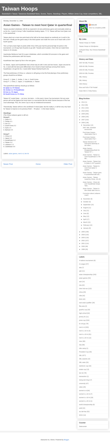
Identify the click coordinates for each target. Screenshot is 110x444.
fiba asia (82, 306)
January (86, 228)
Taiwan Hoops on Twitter (87, 43)
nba (80, 345)
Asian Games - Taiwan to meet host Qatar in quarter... (91, 168)
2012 (83, 105)
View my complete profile (97, 28)
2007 (83, 120)
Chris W (94, 25)
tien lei (26, 153)
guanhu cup (83, 309)
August (85, 207)
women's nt (83, 390)
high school (83, 313)
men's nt (21, 153)
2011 (83, 108)
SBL (80, 355)
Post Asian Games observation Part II (90, 133)
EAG (80, 299)
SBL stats (82, 362)
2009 (83, 114)
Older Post (68, 164)
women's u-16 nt (84, 394)
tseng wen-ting (84, 380)
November (86, 199)
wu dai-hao (82, 411)
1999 (83, 249)
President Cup (84, 352)
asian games (13, 153)
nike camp (82, 348)
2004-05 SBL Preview (86, 70)
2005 (83, 232)
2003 (83, 237)
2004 (83, 235)
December (86, 125)
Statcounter (83, 426)
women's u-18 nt (84, 397)
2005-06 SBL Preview (86, 66)
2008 (83, 117)
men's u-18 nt (83, 334)
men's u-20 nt (83, 338)
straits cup (82, 369)
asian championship (85, 274)
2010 (83, 111)
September (87, 205)
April (85, 219)
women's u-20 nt (84, 401)
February (86, 225)
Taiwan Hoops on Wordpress (88, 46)
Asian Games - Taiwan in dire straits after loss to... (92, 189)
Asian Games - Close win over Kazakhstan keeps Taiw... (91, 184)
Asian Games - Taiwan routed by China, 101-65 (92, 178)
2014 (83, 102)
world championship (85, 404)
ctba (80, 295)
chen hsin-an (83, 288)
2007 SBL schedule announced (89, 128)
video (81, 387)
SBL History (83, 80)
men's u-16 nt (83, 331)
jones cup (82, 320)
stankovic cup (83, 366)
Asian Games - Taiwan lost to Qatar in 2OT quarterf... (92, 162)
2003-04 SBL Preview (86, 73)
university (82, 383)
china (81, 292)
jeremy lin (82, 317)
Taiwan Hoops (20, 9)
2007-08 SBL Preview (86, 63)
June (85, 213)
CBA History (83, 84)
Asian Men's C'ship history (88, 91)
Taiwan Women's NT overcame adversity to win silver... (91, 143)
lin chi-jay (82, 324)
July (84, 210)
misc (80, 341)
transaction (82, 376)
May (84, 216)
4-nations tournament (86, 260)
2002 (83, 240)
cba (80, 285)
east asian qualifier (85, 303)
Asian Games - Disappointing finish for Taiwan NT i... (91, 150)
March (85, 222)
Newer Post (8, 164)
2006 (83, 122)
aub (80, 281)
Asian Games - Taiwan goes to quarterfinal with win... (92, 173)
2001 (83, 243)
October (86, 202)
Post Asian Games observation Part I (89, 138)
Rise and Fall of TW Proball (88, 87)
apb (80, 271)
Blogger (66, 440)
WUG (81, 415)
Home (38, 164)
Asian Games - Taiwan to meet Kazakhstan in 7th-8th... (92, 156)
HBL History (83, 77)
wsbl (80, 408)
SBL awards (83, 359)
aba (80, 267)
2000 (83, 246)
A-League (82, 264)
